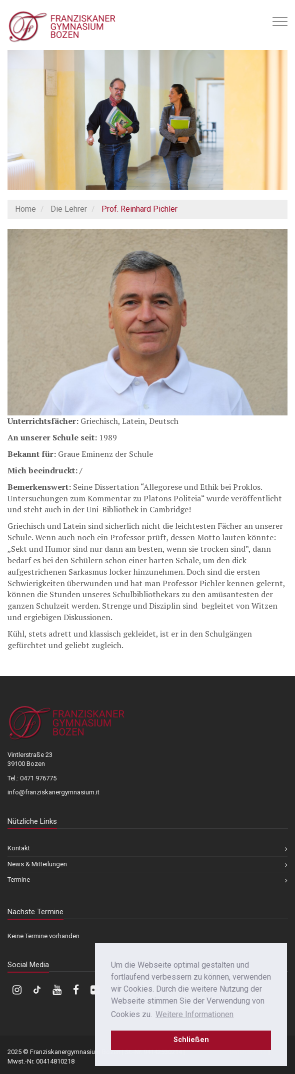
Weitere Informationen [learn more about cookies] (195, 1014)
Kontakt (19, 848)
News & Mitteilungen (37, 864)
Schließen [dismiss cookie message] (191, 1040)
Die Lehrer (68, 209)
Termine (19, 879)
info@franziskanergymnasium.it (54, 792)
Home (25, 209)
